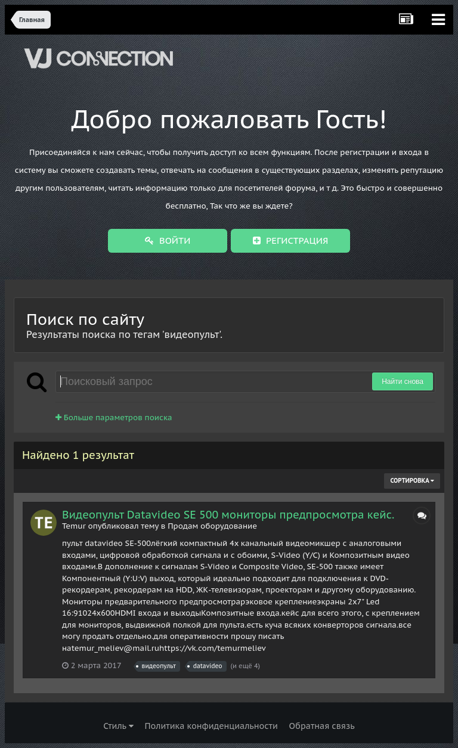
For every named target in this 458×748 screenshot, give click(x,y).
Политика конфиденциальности (210, 726)
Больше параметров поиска (113, 417)
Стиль (118, 726)
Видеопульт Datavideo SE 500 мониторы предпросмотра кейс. (228, 515)
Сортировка (412, 481)
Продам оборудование (212, 526)
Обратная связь (322, 726)
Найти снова (402, 381)
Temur (74, 526)
